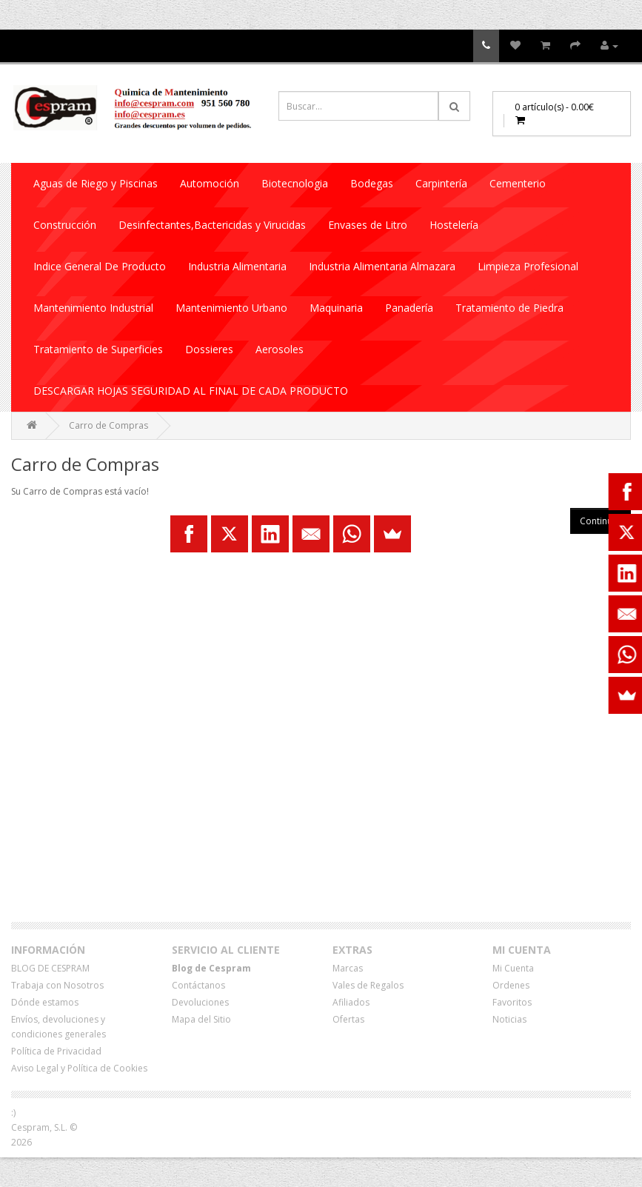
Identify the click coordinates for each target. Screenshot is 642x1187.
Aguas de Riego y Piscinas (95, 183)
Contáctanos (198, 985)
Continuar (600, 521)
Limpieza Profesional (528, 266)
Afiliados (351, 1002)
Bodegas (371, 183)
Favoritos (512, 1002)
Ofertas (348, 1019)
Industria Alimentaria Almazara (382, 266)
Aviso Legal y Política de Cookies (79, 1068)
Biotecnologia (294, 183)
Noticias (509, 1019)
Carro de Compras (108, 425)
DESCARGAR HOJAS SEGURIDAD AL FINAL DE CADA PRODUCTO (190, 391)
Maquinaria (336, 308)
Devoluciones (200, 1002)
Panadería (409, 308)
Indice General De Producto (99, 266)
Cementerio (517, 183)
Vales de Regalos (368, 985)
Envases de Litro (367, 225)
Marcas (347, 968)
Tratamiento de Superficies (98, 349)
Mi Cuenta (513, 968)
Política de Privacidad (56, 1051)
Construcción (64, 225)
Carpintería (441, 183)
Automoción (209, 183)
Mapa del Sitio (201, 1019)
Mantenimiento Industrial (93, 308)
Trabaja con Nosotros (57, 985)
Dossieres (209, 349)
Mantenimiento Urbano (231, 308)
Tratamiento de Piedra (509, 308)
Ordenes (510, 985)
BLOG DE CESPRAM (50, 968)
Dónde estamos (44, 1002)
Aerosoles (279, 349)
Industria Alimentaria (237, 266)
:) (13, 1112)
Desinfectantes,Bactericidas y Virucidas (212, 225)
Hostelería (453, 225)
